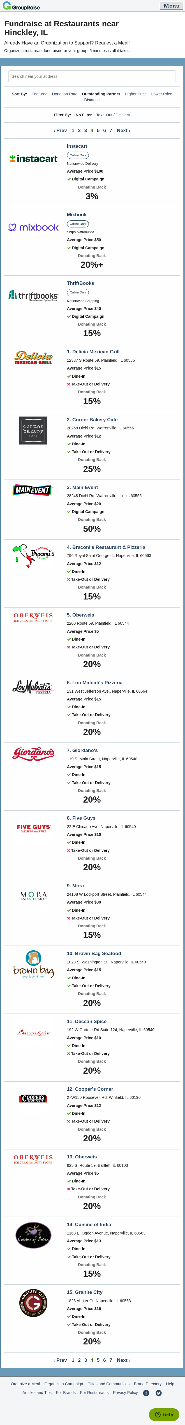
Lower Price (161, 94)
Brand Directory (148, 1384)
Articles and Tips (37, 1392)
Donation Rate (65, 94)
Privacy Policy (125, 1392)
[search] (91, 76)
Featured (40, 94)
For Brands (66, 1392)
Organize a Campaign (64, 1384)
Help (170, 1384)
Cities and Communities (108, 1384)
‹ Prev (60, 130)
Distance (92, 100)
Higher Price (136, 94)
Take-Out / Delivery (113, 115)
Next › (123, 130)
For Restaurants (94, 1392)
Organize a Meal (25, 1384)
